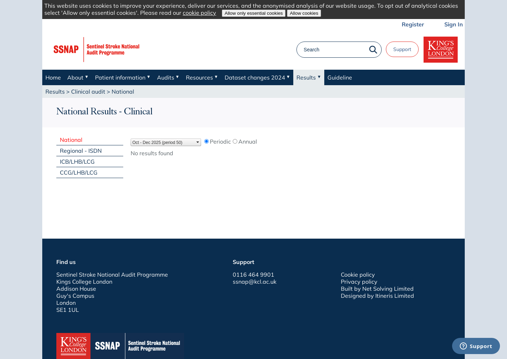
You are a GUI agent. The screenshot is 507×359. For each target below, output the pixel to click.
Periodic (220, 141)
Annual (247, 141)
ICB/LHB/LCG (77, 161)
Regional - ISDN (81, 150)
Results (55, 91)
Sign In (453, 24)
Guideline (339, 77)
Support (402, 49)
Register (413, 24)
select (198, 142)
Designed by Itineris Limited (377, 295)
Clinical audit (88, 91)
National (71, 139)
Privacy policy (359, 281)
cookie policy (199, 12)
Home (53, 77)
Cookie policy (358, 274)
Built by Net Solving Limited (377, 288)
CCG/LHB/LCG (79, 172)
